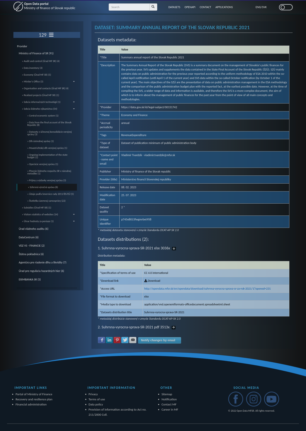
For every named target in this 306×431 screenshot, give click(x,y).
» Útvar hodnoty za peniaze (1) (48, 221)
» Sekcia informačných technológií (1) (48, 102)
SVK (264, 7)
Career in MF (170, 409)
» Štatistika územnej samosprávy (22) (46, 200)
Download (152, 281)
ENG (258, 7)
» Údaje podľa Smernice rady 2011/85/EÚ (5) (50, 194)
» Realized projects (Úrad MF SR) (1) (40, 95)
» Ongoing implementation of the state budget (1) (47, 156)
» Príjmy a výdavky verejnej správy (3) (46, 180)
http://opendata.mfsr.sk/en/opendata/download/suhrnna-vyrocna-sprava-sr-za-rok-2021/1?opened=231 (207, 288)
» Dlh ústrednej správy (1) (40, 141)
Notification (169, 399)
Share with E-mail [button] (132, 340)
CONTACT (205, 7)
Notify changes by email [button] (158, 340)
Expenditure (139, 135)
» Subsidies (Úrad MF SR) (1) (36, 207)
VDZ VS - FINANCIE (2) (32, 245)
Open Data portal (49, 6)
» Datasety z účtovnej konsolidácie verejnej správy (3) (49, 133)
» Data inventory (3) (32, 67)
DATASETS (174, 7)
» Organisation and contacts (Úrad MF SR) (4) (45, 88)
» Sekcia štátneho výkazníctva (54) (48, 108)
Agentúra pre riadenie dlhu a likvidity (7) (42, 262)
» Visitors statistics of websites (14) (48, 214)
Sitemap (167, 394)
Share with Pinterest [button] (117, 340)
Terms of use (97, 399)
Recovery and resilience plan (34, 399)
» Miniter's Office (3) (48, 81)
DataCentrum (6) (29, 237)
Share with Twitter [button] (124, 340)
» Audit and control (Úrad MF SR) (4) (41, 61)
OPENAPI (190, 7)
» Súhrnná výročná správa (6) (43, 187)
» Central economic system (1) (43, 115)
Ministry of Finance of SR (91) (36, 53)
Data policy (96, 404)
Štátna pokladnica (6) (31, 254)
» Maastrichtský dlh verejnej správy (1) (47, 148)
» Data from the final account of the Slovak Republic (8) (49, 123)
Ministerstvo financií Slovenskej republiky (146, 179)
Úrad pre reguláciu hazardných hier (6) (41, 271)
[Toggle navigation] (51, 35)
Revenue (126, 135)
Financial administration (31, 404)
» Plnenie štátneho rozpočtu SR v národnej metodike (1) (49, 172)
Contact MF (169, 404)
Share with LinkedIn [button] (109, 340)
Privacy (93, 394)
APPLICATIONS (224, 7)
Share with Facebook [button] (101, 340)
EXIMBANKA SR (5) (30, 279)
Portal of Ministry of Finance (34, 394)
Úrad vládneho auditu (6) (33, 229)
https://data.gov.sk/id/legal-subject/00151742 (149, 107)
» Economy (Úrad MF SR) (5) (36, 74)
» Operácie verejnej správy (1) (42, 164)
